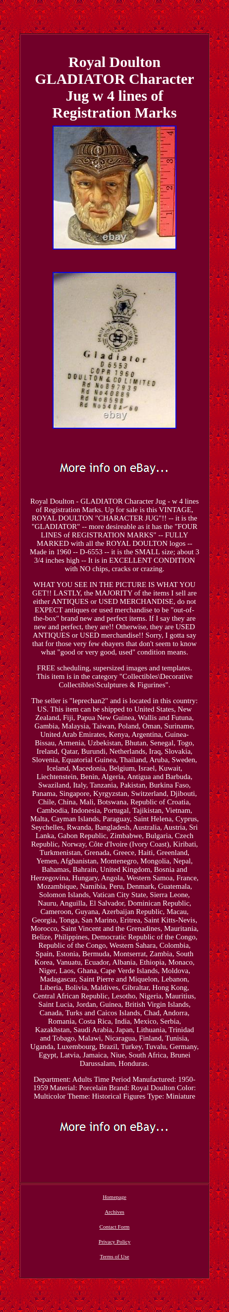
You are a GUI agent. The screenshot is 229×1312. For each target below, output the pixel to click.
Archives (114, 1212)
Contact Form (115, 1227)
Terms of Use (114, 1256)
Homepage (114, 1197)
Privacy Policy (114, 1242)
